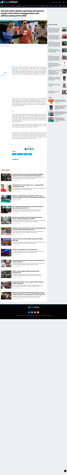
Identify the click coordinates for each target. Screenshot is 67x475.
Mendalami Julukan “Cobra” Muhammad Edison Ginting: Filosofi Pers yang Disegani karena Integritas (61, 120)
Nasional (13, 6)
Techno (55, 6)
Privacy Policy (37, 315)
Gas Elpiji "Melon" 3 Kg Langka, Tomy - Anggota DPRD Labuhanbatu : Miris (28, 185)
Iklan (47, 315)
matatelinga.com (33, 317)
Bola (28, 6)
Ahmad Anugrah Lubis (5, 18)
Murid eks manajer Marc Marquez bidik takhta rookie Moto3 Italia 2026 (54, 50)
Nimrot (25, 154)
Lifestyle (31, 6)
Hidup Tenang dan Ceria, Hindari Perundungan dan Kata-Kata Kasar (60, 113)
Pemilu (30, 154)
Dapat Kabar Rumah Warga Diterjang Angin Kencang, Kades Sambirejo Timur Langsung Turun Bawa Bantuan (28, 293)
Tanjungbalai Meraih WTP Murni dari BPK (53, 92)
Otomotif (51, 6)
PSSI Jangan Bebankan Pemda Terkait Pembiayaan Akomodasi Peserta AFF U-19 (27, 207)
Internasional (19, 6)
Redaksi (23, 315)
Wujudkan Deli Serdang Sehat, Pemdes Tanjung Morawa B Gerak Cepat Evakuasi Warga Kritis (29, 228)
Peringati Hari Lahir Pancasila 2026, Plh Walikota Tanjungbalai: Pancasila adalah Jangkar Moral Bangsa (54, 73)
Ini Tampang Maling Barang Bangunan (54, 85)
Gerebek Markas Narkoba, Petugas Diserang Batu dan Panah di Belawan (28, 261)
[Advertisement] (29, 87)
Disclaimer (43, 315)
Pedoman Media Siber (30, 315)
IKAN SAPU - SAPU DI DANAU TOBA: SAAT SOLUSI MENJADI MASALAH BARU (54, 78)
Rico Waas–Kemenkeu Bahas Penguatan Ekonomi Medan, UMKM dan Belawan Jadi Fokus (27, 218)
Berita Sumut (7, 6)
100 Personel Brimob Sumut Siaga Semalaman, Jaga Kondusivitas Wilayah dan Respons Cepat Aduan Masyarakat (54, 31)
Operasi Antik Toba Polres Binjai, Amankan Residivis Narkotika (27, 239)
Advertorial (42, 6)
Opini (35, 6)
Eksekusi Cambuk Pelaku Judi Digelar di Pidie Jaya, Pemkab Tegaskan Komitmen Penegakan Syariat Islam (28, 196)
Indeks (64, 6)
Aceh (38, 6)
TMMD (47, 6)
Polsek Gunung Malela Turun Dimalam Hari (25, 249)
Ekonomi (24, 6)
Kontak (49, 315)
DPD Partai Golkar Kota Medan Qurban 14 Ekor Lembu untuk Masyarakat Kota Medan (54, 65)
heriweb (38, 317)
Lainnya (59, 6)
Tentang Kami (18, 315)
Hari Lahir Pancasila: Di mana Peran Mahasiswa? (60, 101)
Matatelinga (20, 154)
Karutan (14, 154)
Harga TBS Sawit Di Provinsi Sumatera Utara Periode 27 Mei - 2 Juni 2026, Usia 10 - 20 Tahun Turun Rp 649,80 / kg (54, 44)
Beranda (2, 6)
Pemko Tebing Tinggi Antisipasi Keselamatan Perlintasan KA (25, 271)
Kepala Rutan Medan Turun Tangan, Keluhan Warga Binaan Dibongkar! (27, 282)
